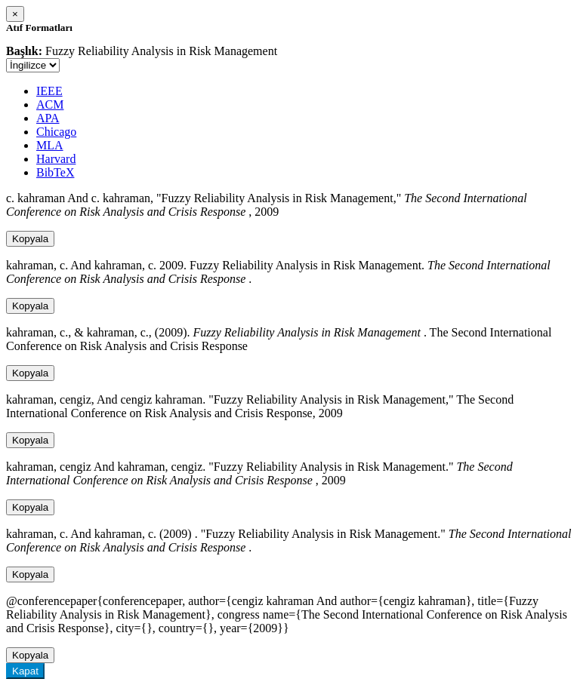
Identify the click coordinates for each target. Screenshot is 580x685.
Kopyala (30, 238)
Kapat (25, 671)
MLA (49, 145)
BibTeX (55, 172)
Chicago (56, 131)
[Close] (15, 14)
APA (48, 118)
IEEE (49, 90)
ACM (49, 104)
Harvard (56, 158)
